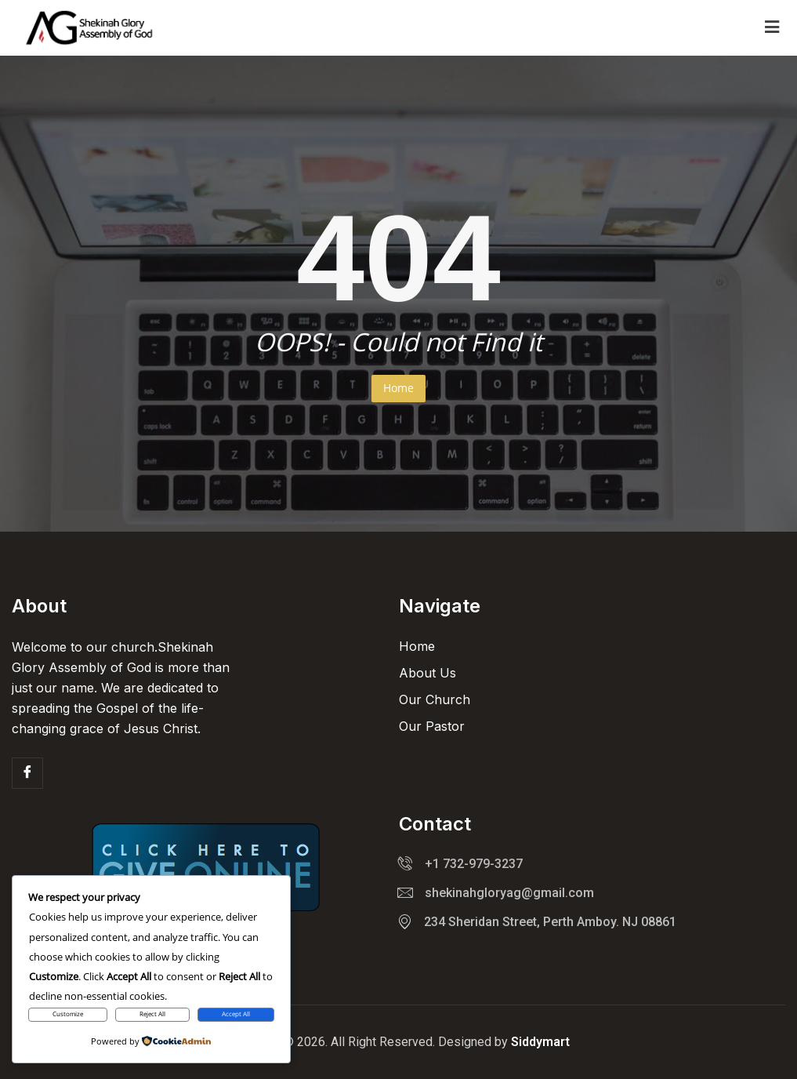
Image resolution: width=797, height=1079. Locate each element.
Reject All (152, 1014)
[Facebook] (27, 773)
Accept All (236, 1014)
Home (398, 387)
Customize (68, 1014)
